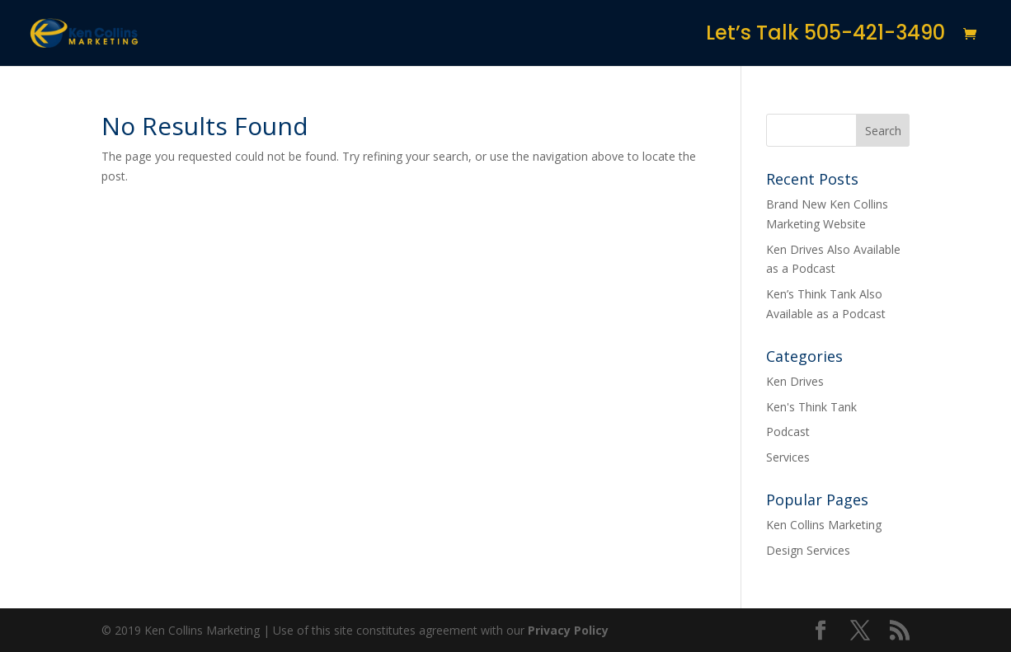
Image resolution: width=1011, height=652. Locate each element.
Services (788, 457)
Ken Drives (795, 381)
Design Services (808, 550)
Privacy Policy (568, 630)
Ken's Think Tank (811, 407)
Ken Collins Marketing (824, 524)
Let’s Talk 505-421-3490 (825, 36)
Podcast (788, 431)
